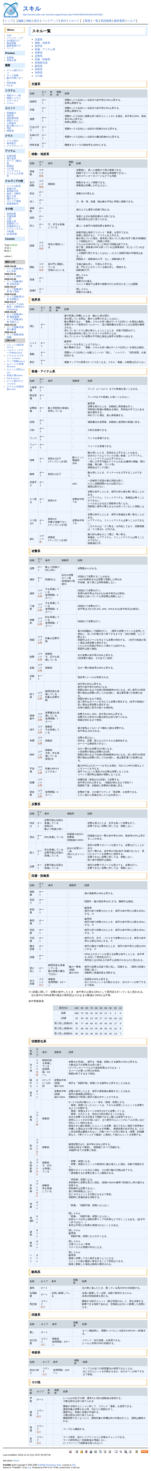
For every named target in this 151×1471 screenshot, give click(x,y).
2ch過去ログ (13, 40)
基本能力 (11, 143)
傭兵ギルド (12, 198)
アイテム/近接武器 (15, 387)
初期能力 (11, 113)
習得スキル (12, 120)
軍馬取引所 (12, 191)
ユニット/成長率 (15, 346)
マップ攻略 (12, 75)
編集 (21, 20)
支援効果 (11, 216)
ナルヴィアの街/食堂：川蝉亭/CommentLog (15, 307)
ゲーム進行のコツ (15, 71)
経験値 (10, 130)
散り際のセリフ (15, 125)
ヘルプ (131, 20)
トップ (9, 20)
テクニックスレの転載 (15, 230)
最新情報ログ (14, 45)
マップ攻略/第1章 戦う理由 (15, 290)
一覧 (95, 20)
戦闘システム (14, 98)
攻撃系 (38, 52)
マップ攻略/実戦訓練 (15, 335)
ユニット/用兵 (14, 276)
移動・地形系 (42, 42)
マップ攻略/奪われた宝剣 (15, 269)
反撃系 (38, 56)
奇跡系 (38, 72)
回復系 (38, 69)
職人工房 (11, 196)
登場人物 (11, 60)
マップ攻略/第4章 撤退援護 (15, 315)
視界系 (38, 45)
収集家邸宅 (12, 203)
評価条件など (14, 226)
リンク (10, 48)
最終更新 (119, 20)
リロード (73, 20)
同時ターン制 (14, 95)
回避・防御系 (42, 59)
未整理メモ (12, 223)
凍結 (29, 20)
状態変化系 (41, 62)
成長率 (10, 115)
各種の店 (11, 188)
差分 (37, 20)
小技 (9, 218)
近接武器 (11, 156)
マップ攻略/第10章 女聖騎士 (15, 297)
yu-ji (29, 1467)
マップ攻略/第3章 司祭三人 (15, 320)
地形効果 (11, 213)
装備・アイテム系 (45, 49)
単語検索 (106, 20)
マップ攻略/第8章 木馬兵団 (15, 282)
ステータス (12, 100)
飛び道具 (11, 158)
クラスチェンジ (15, 145)
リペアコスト (14, 171)
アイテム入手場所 (15, 174)
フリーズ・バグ (15, 38)
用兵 (9, 128)
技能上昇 (11, 221)
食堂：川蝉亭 (14, 193)
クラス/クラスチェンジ (15, 356)
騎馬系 (38, 66)
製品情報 (11, 43)
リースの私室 (14, 186)
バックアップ (50, 20)
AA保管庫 (12, 234)
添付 (63, 20)
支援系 (38, 39)
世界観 (10, 57)
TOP (9, 35)
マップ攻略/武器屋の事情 (15, 328)
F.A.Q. (10, 85)
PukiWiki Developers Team (49, 1465)
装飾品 (10, 166)
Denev (16, 1461)
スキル (32, 8)
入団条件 (11, 123)
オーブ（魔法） (15, 160)
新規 (87, 20)
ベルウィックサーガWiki (15, 351)
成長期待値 (12, 118)
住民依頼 (11, 82)
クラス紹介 (12, 140)
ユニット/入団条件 (15, 365)
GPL (74, 1465)
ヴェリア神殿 (14, 201)
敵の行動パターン (15, 79)
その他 (10, 168)
